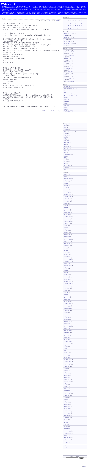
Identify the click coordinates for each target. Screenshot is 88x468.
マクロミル (66, 99)
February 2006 (67, 377)
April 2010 (66, 296)
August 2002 (67, 439)
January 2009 (67, 323)
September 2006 (67, 364)
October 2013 (67, 219)
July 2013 (66, 225)
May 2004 (66, 401)
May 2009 (66, 316)
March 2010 (66, 297)
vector (65, 92)
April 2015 (66, 187)
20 (75, 26)
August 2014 (67, 201)
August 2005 (67, 383)
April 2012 (66, 252)
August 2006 (67, 366)
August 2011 (66, 267)
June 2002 (66, 442)
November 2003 (67, 412)
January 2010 (67, 301)
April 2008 (66, 334)
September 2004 (67, 393)
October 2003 (67, 413)
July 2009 (66, 312)
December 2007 (67, 341)
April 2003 (66, 424)
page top (84, 466)
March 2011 (66, 276)
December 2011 (67, 259)
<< (71, 19)
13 (75, 25)
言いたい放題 (67, 165)
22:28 (48, 20)
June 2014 (66, 205)
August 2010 (67, 288)
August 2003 (67, 417)
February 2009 (67, 321)
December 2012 (67, 238)
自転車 (65, 137)
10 (68, 25)
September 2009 (67, 308)
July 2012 (66, 247)
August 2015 (67, 180)
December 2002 (67, 431)
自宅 (65, 169)
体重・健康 (66, 140)
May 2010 (66, 294)
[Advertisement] (68, 117)
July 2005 (66, 384)
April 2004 (66, 402)
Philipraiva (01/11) (69, 74)
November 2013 (67, 218)
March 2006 (66, 375)
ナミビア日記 (67, 154)
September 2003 (67, 415)
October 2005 (67, 379)
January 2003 (67, 430)
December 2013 (67, 216)
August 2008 (67, 332)
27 (75, 28)
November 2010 (67, 283)
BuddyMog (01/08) (69, 78)
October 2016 (67, 174)
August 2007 (67, 345)
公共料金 (66, 167)
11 (70, 25)
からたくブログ (8, 4)
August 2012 (67, 245)
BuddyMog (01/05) (69, 81)
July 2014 (66, 203)
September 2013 (67, 221)
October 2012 (67, 241)
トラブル (5, 18)
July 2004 (66, 397)
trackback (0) (56, 110)
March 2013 (66, 232)
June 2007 (66, 348)
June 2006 (66, 370)
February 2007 (67, 355)
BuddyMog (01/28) (69, 55)
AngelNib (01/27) (69, 58)
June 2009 (66, 314)
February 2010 (67, 299)
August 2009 (67, 310)
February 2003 (67, 428)
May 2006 (66, 372)
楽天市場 (66, 97)
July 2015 (66, 181)
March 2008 (66, 335)
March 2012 (66, 254)
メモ (65, 163)
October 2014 (67, 198)
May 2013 (66, 229)
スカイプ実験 (67, 41)
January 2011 (67, 279)
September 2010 (67, 287)
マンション (66, 148)
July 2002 (66, 441)
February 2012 (67, 256)
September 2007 (67, 343)
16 (81, 25)
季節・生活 (66, 150)
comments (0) (49, 110)
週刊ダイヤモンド (68, 86)
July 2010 (66, 290)
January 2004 (67, 408)
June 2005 (66, 386)
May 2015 (66, 185)
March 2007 (66, 354)
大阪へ (65, 35)
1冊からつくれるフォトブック (71, 96)
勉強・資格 (66, 142)
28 (77, 28)
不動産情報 (66, 146)
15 (79, 25)
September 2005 (67, 381)
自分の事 (66, 129)
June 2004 (66, 399)
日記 (65, 159)
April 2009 (66, 317)
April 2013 (66, 230)
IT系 (65, 152)
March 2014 (66, 210)
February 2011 (67, 277)
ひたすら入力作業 (68, 43)
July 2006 (66, 368)
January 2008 (67, 339)
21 (77, 26)
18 (70, 26)
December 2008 (67, 325)
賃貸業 (65, 125)
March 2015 (66, 189)
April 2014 (66, 209)
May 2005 (66, 388)
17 (68, 26)
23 (81, 26)
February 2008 (67, 337)
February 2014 (67, 212)
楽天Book (66, 103)
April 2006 (66, 373)
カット (65, 39)
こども (65, 156)
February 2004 (67, 406)
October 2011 (67, 263)
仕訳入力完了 (67, 37)
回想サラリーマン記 (69, 131)
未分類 (65, 161)
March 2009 (66, 319)
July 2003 (66, 419)
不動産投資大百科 (68, 111)
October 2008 (67, 328)
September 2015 (67, 178)
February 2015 (67, 191)
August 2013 (67, 223)
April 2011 (66, 274)
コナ (65, 45)
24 (68, 28)
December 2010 (67, 281)
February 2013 (67, 234)
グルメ (65, 133)
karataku (58, 20)
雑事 (43, 110)
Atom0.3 (75, 453)
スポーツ (66, 135)
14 (77, 25)
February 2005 (67, 390)
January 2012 (67, 258)
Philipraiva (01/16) (69, 68)
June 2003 (66, 421)
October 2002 (67, 435)
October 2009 (67, 306)
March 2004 (66, 404)
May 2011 (66, 272)
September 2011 (67, 265)
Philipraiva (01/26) (69, 61)
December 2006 (67, 359)
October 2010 (67, 285)
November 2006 (67, 361)
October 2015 (67, 176)
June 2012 (66, 248)
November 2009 (67, 305)
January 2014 (67, 214)
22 (79, 26)
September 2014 (67, 200)
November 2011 (67, 261)
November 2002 (67, 433)
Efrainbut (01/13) (69, 71)
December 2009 (67, 303)
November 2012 (67, 239)
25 (70, 28)
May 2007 (66, 350)
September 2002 (67, 437)
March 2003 (66, 426)
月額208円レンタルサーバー (71, 88)
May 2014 (66, 207)
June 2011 (66, 270)
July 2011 (66, 268)
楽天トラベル (67, 101)
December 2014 (67, 194)
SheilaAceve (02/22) (69, 51)
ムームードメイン (68, 90)
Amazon (66, 109)
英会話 (65, 107)
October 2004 (67, 392)
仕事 (65, 144)
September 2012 (67, 243)
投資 (65, 127)
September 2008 (67, 330)
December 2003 (67, 410)
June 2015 (66, 183)
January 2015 (67, 192)
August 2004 (67, 395)
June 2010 (66, 292)
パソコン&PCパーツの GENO (71, 94)
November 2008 (67, 326)
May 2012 (66, 250)
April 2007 (66, 352)
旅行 (65, 139)
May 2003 (66, 422)
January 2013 (67, 236)
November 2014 (67, 196)
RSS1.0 (75, 451)
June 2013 (66, 227)
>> (78, 19)
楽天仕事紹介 (67, 105)
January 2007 (67, 357)
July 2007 (66, 346)
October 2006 (67, 363)
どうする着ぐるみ (68, 33)
